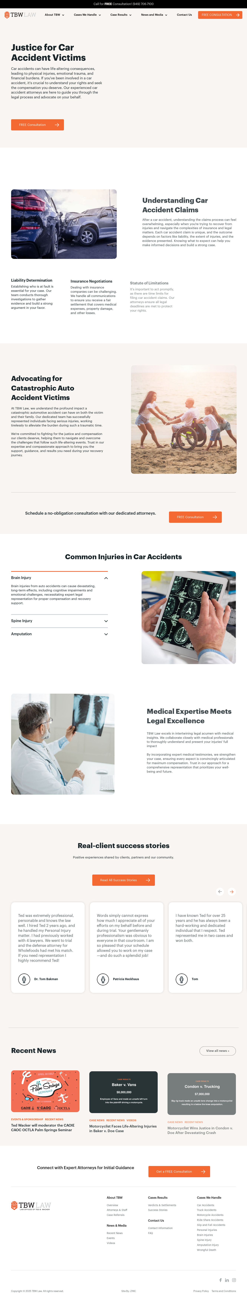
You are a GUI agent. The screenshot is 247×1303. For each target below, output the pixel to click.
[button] (54, 15)
